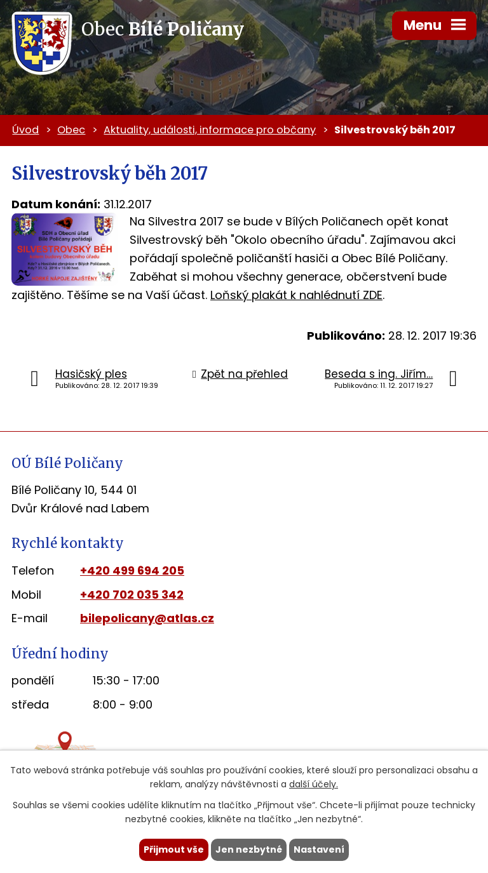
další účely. (313, 784)
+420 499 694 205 (132, 570)
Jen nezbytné (248, 849)
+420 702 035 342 (132, 595)
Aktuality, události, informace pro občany (210, 130)
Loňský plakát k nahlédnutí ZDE (296, 295)
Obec (71, 130)
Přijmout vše (174, 849)
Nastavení (319, 849)
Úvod (25, 130)
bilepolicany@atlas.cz (147, 618)
